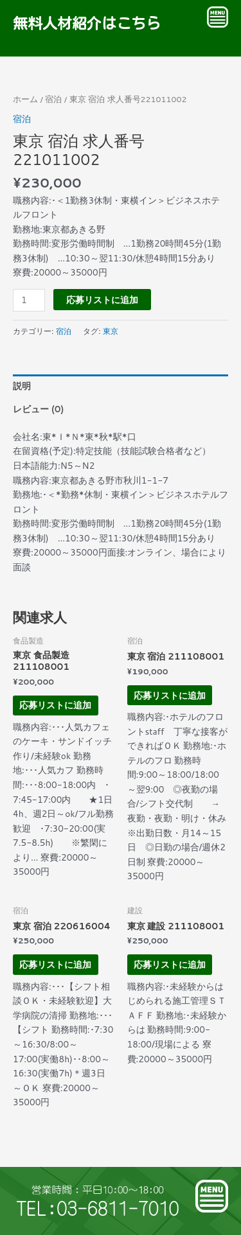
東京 (110, 331)
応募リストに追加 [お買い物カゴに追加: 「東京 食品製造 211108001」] (55, 705)
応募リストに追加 (102, 299)
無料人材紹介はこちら (87, 23)
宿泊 (53, 99)
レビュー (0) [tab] (38, 409)
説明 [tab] (22, 386)
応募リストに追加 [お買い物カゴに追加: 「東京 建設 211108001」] (170, 964)
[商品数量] (29, 300)
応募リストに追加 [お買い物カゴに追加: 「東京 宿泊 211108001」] (170, 695)
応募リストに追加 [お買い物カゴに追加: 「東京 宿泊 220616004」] (55, 964)
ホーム (25, 99)
